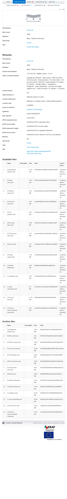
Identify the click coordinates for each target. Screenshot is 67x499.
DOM (9, 2)
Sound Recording (33, 47)
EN (64, 9)
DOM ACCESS (19, 2)
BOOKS (30, 2)
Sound (29, 43)
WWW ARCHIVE (12, 5)
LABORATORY (39, 5)
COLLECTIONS (26, 5)
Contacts (62, 423)
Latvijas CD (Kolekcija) (34, 109)
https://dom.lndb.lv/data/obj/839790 (39, 151)
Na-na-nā (30, 30)
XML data (38, 153)
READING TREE (53, 5)
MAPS (52, 2)
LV (60, 9)
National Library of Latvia (40, 423)
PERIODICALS (41, 2)
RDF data (30, 153)
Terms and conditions (53, 423)
